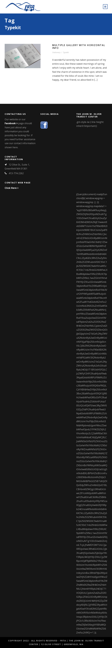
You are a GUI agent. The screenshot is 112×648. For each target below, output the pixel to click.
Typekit (66, 52)
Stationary (56, 52)
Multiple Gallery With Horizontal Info (78, 47)
